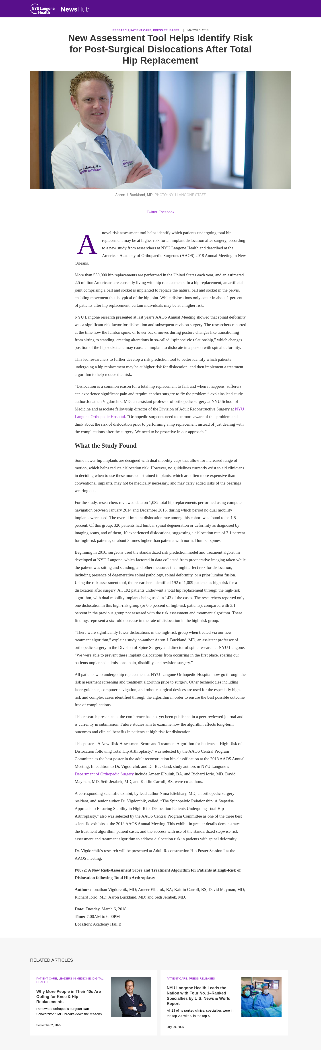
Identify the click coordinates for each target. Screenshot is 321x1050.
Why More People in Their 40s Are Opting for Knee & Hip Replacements (68, 996)
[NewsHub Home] (75, 9)
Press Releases (166, 30)
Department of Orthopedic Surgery (104, 774)
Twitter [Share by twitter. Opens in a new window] (152, 212)
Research (121, 30)
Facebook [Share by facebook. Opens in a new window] (166, 212)
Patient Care (140, 30)
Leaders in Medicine (75, 978)
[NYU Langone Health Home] (42, 10)
